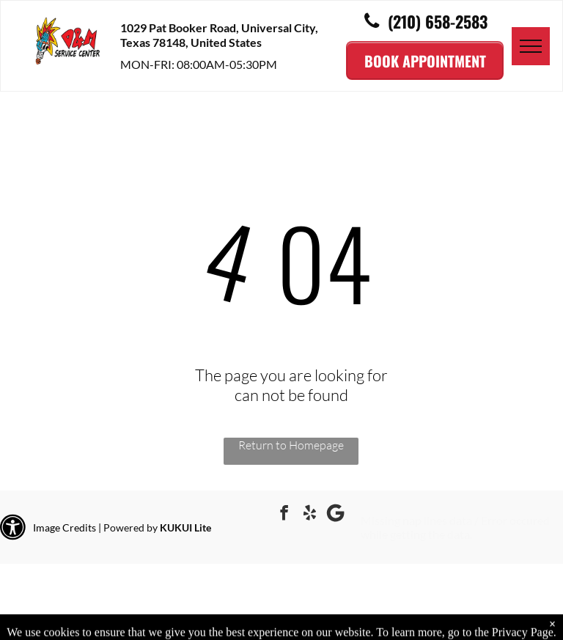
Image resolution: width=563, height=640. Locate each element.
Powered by (130, 527)
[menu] (531, 46)
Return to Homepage (291, 445)
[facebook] (284, 515)
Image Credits (64, 527)
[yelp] (310, 515)
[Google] (335, 515)
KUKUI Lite (185, 527)
